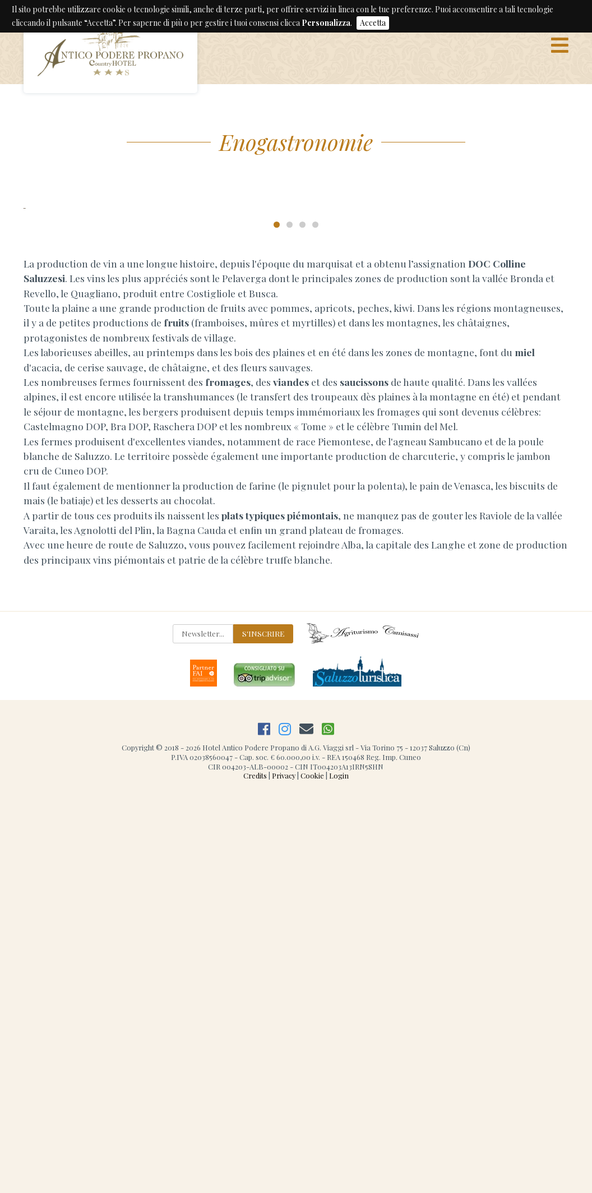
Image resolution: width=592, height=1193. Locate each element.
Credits (255, 1171)
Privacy (283, 1171)
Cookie (312, 1171)
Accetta (373, 22)
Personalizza (326, 22)
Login (339, 1171)
